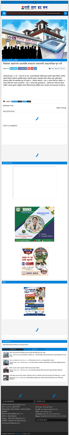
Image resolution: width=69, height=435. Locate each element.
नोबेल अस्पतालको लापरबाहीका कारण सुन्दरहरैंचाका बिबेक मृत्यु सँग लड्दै (27, 350)
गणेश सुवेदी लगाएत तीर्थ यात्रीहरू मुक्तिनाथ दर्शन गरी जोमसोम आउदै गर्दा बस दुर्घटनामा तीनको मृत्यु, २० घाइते (37, 373)
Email (51, 68)
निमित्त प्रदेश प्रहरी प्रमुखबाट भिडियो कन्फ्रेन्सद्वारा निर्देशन (25, 365)
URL (63, 68)
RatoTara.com (19, 431)
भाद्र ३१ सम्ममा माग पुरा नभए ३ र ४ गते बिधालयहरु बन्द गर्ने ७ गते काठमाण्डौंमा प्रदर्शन (32, 358)
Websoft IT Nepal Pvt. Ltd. (17, 433)
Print (58, 68)
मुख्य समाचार (17, 101)
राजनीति (27, 101)
